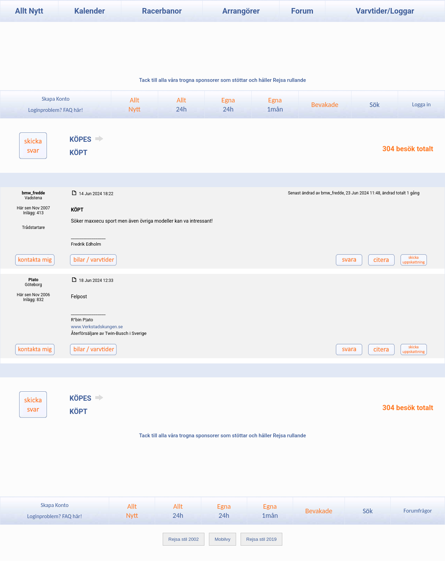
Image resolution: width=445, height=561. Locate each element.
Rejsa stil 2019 (261, 539)
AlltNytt (135, 104)
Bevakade (324, 104)
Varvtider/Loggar (385, 11)
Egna (228, 104)
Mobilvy (222, 539)
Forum (302, 11)
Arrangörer (241, 11)
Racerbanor (162, 11)
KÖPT (78, 152)
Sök (375, 104)
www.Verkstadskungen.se (97, 326)
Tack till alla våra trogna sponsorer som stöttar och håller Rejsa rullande (222, 80)
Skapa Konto (56, 98)
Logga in (421, 104)
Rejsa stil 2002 (183, 539)
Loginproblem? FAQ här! (55, 110)
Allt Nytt (29, 11)
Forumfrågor (418, 510)
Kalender (89, 11)
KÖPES (88, 139)
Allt (181, 104)
